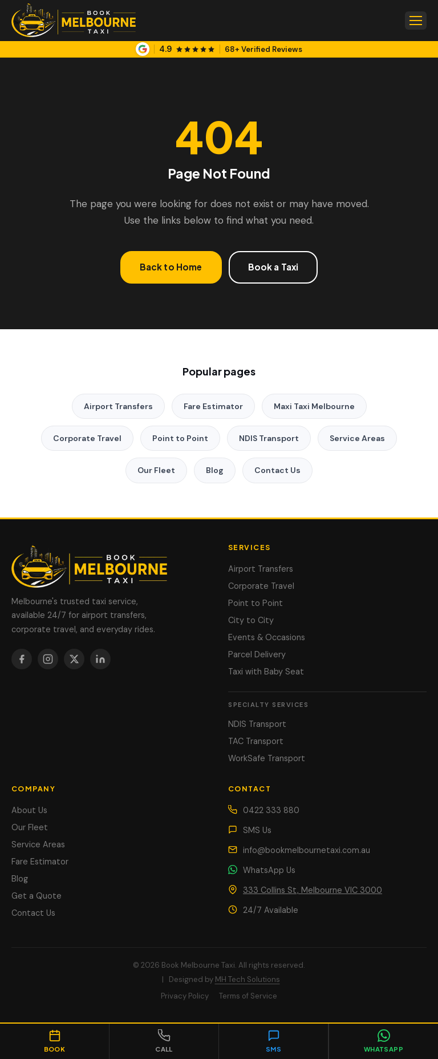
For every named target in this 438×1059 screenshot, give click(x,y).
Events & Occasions (266, 637)
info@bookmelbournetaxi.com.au (306, 850)
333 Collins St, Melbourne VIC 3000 (312, 890)
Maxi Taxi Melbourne (314, 406)
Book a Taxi (273, 266)
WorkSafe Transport (266, 758)
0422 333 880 (271, 810)
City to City (251, 620)
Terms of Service (248, 996)
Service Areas (357, 438)
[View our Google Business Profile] (219, 49)
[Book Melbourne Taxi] (110, 565)
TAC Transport (255, 741)
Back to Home (171, 266)
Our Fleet (156, 470)
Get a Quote (36, 896)
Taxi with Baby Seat (266, 671)
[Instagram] (48, 659)
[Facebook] (21, 659)
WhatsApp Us (269, 870)
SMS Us (257, 830)
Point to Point (180, 438)
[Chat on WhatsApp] (383, 1041)
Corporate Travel (87, 438)
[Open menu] (416, 20)
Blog (215, 470)
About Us (29, 810)
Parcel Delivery (257, 654)
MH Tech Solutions (247, 979)
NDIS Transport (269, 438)
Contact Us (277, 470)
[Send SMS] (273, 1041)
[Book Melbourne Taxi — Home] (73, 21)
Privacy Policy (185, 996)
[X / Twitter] (74, 659)
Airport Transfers (118, 406)
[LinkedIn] (100, 659)
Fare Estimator (213, 406)
